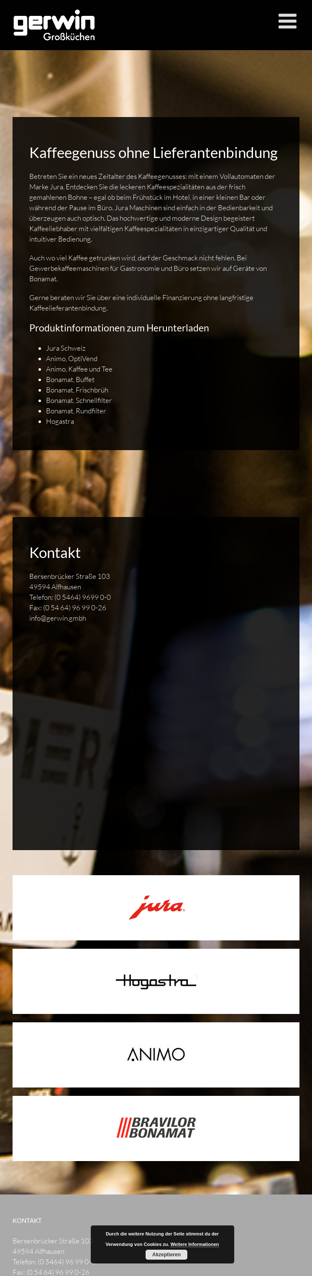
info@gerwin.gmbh (57, 618)
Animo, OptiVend (71, 358)
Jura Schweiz (66, 348)
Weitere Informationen (195, 1244)
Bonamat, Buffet (70, 379)
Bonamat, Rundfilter (76, 410)
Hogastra (60, 421)
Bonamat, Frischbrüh (77, 389)
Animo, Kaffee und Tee (79, 368)
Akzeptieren (166, 1255)
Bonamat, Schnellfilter (79, 400)
